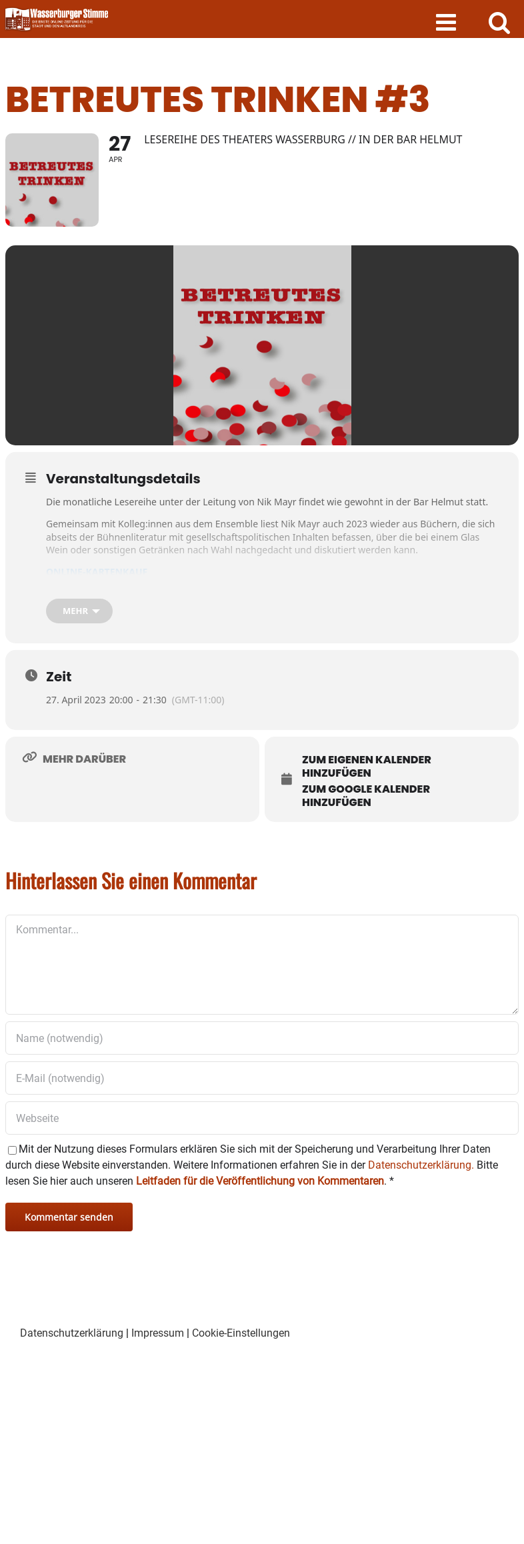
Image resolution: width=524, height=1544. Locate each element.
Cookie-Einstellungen (241, 1333)
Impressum (157, 1333)
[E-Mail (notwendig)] (262, 1078)
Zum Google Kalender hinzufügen (366, 796)
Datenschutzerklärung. (421, 1165)
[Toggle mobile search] (500, 21)
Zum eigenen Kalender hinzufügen (366, 766)
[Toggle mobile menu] (447, 21)
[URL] (262, 1118)
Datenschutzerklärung (71, 1333)
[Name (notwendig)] (262, 1038)
